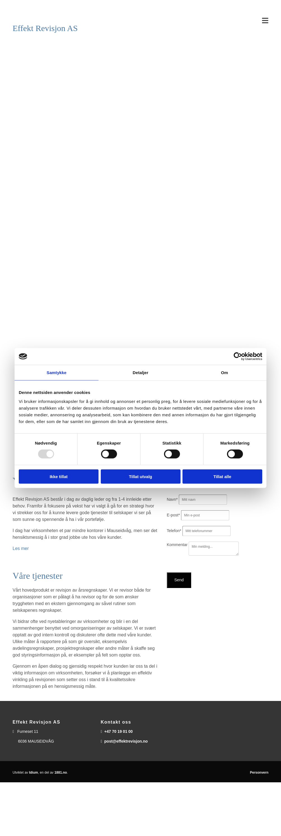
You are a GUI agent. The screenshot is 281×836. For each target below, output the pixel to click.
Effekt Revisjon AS (45, 28)
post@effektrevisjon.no (126, 741)
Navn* (172, 499)
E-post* (173, 515)
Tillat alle (222, 476)
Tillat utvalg (140, 476)
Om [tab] (224, 372)
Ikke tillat (58, 476)
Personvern (259, 772)
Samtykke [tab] (57, 372)
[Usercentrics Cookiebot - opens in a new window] (237, 356)
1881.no (60, 772)
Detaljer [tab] (140, 372)
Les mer (21, 548)
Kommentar (177, 544)
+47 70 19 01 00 (118, 731)
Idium (33, 772)
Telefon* (174, 530)
